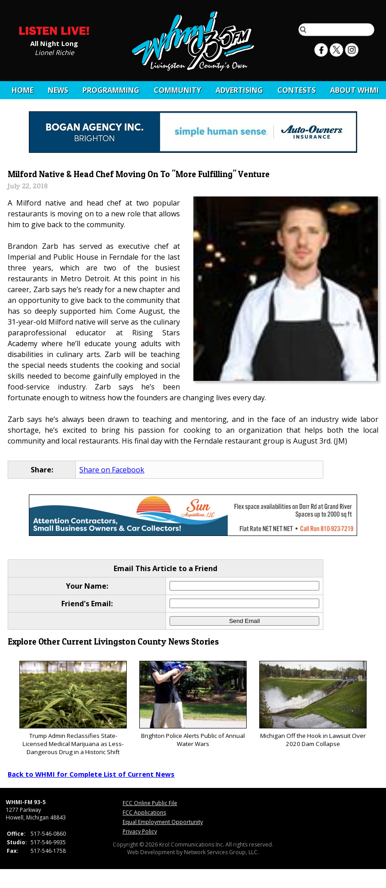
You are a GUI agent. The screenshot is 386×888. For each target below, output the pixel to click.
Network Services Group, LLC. (221, 852)
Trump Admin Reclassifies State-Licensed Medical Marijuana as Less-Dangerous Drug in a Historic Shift (72, 708)
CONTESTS (296, 90)
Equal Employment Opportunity (163, 822)
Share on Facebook (111, 470)
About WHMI (354, 90)
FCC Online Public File (150, 803)
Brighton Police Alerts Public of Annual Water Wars (192, 704)
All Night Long (54, 42)
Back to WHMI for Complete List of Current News (91, 773)
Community (177, 90)
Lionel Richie (54, 51)
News (58, 90)
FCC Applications (144, 812)
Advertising (239, 90)
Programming (111, 90)
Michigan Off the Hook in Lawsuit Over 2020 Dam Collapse (312, 704)
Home (22, 90)
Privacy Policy (140, 831)
